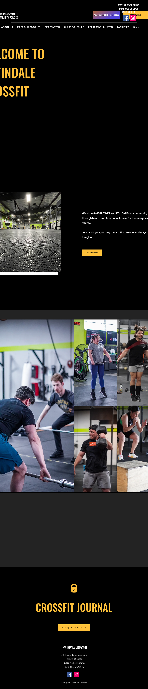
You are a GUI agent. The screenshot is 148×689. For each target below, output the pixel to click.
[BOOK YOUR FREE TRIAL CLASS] (106, 15)
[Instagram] (133, 18)
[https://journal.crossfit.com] (74, 627)
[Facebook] (126, 18)
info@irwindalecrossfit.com (74, 655)
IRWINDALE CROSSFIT (74, 647)
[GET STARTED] (92, 253)
